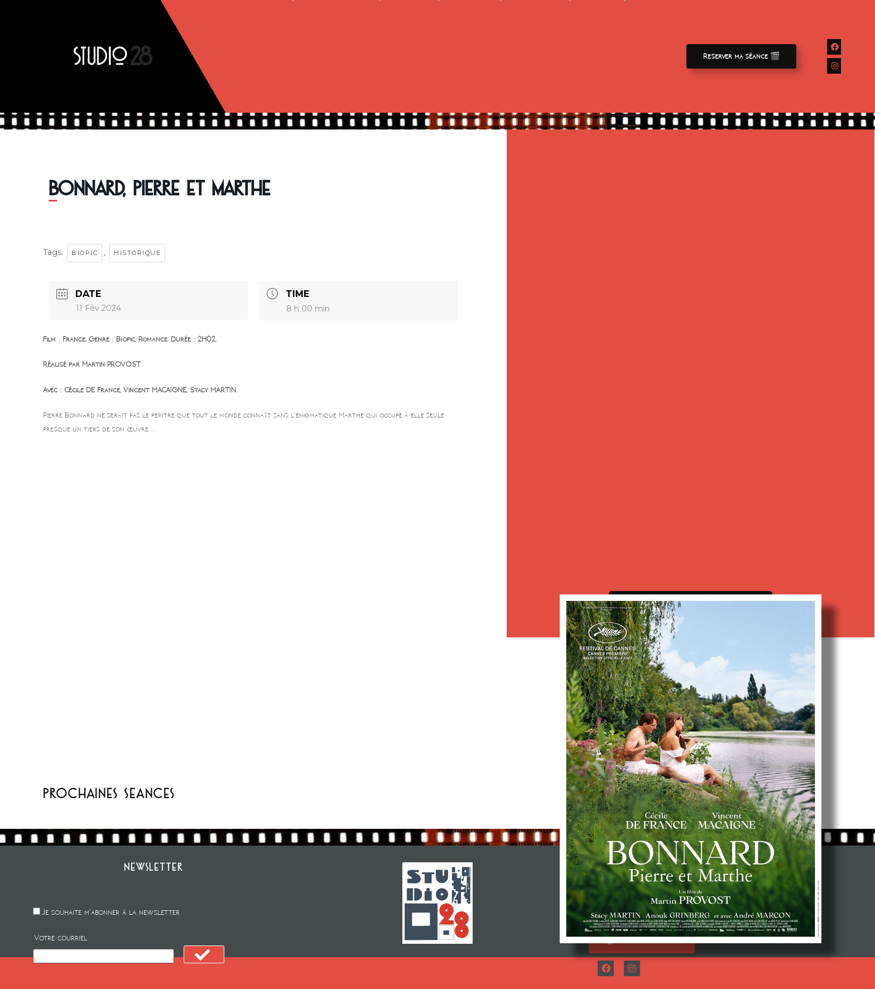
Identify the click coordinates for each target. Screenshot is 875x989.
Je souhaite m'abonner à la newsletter (111, 912)
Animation (469, 56)
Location (409, 56)
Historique (137, 253)
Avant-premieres (336, 56)
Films (271, 56)
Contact (597, 56)
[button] (741, 56)
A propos (534, 56)
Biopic (84, 253)
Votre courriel (60, 938)
